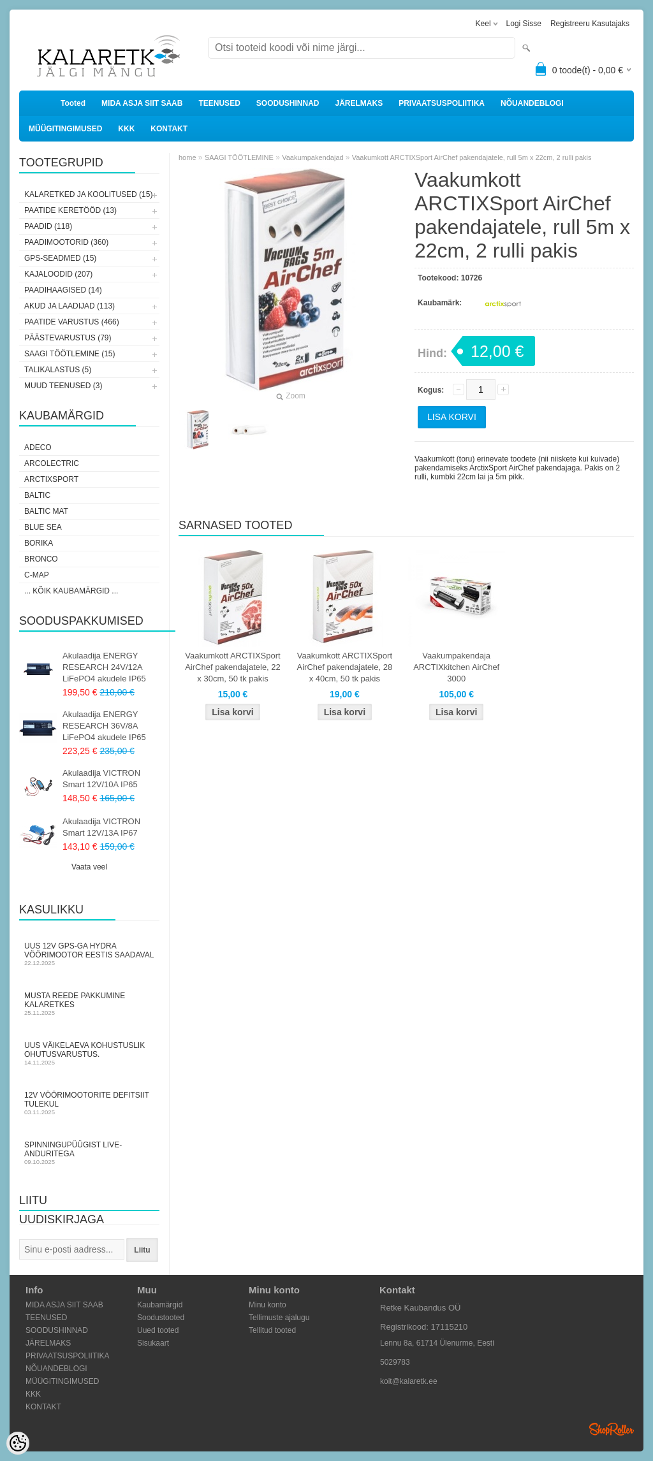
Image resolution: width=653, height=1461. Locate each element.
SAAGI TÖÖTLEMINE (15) (69, 353)
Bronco (41, 559)
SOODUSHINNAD (287, 103)
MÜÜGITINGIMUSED (65, 128)
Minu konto (267, 1304)
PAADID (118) (48, 226)
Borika (38, 543)
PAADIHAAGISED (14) (63, 290)
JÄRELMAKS (359, 103)
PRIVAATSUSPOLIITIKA (442, 103)
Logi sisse (523, 23)
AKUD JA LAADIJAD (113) (69, 306)
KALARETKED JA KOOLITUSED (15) (88, 194)
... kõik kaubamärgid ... (71, 590)
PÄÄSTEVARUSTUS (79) (67, 337)
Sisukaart (153, 1343)
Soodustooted (160, 1317)
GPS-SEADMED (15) (60, 258)
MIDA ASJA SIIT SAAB (141, 103)
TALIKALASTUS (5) (57, 369)
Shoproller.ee (611, 1429)
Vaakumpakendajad (313, 157)
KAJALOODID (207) (58, 274)
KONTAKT (168, 128)
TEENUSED (219, 103)
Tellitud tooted (272, 1330)
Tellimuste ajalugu (279, 1317)
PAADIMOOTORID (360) (66, 242)
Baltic (37, 495)
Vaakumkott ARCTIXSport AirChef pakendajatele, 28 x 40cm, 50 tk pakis (345, 667)
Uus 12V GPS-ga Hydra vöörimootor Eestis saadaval (89, 953)
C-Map (36, 575)
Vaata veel (89, 866)
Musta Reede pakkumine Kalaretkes (89, 1003)
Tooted (73, 103)
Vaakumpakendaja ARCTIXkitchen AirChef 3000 (456, 667)
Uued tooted (158, 1330)
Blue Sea (43, 527)
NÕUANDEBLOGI (532, 103)
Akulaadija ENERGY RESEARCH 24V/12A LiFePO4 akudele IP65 (104, 667)
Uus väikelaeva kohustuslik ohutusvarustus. (89, 1053)
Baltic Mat (46, 511)
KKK (126, 128)
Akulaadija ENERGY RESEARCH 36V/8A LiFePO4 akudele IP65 (104, 725)
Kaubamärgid (159, 1304)
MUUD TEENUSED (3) (63, 385)
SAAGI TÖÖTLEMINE (239, 157)
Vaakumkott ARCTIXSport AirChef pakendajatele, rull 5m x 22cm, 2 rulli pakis (472, 157)
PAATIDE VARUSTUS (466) (71, 321)
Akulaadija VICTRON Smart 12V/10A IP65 (101, 778)
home (187, 157)
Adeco (38, 447)
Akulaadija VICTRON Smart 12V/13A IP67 (101, 827)
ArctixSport (51, 479)
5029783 (395, 1362)
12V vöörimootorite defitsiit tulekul (89, 1103)
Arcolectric (51, 463)
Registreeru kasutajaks (589, 23)
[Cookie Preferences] (17, 1443)
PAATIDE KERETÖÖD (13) (70, 210)
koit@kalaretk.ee (408, 1381)
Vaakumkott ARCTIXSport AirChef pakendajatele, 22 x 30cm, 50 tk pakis (233, 667)
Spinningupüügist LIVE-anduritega (89, 1152)
